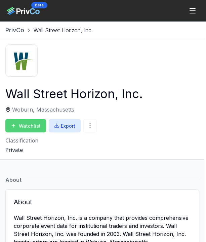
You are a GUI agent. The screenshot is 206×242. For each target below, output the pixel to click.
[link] (63, 30)
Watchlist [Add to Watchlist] (26, 126)
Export (64, 126)
